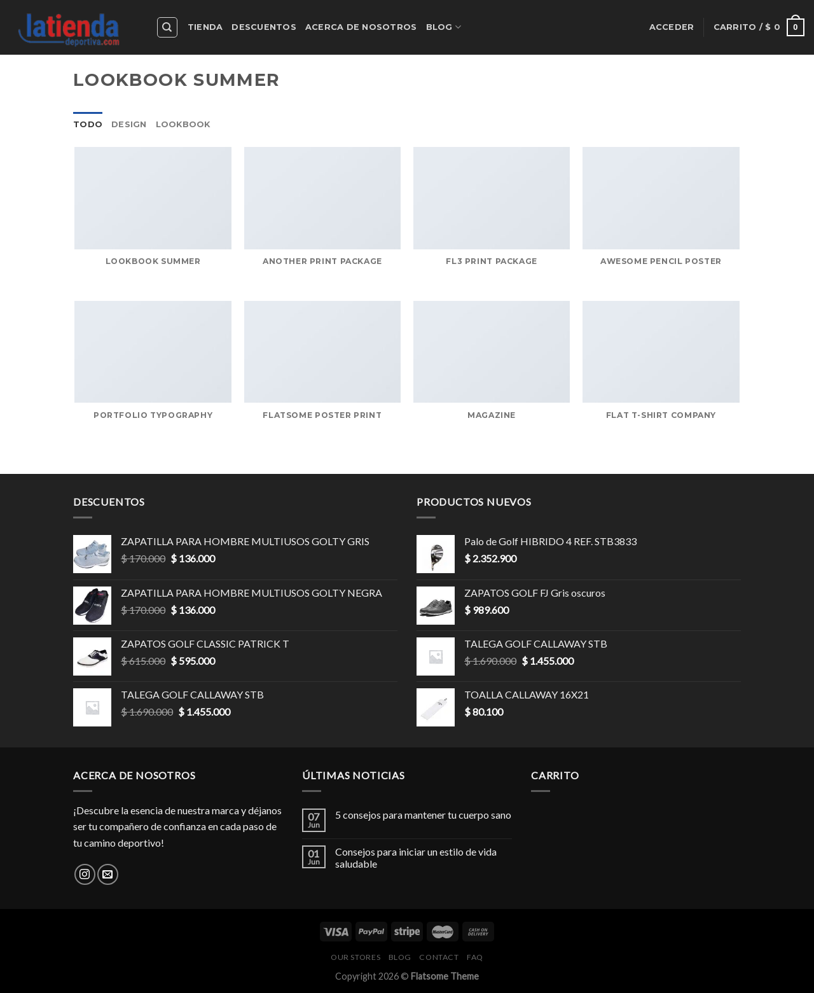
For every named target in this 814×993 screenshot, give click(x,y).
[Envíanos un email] (107, 874)
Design (129, 124)
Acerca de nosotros (361, 27)
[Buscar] (167, 27)
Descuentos (263, 27)
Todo (87, 124)
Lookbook (183, 124)
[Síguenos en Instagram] (84, 874)
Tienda (205, 27)
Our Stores (355, 957)
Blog (443, 27)
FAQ (475, 957)
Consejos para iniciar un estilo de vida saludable (416, 857)
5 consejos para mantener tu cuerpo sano (423, 815)
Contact (439, 957)
